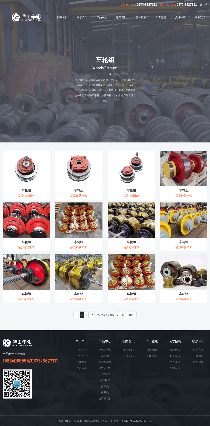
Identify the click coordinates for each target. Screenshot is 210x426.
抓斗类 (105, 386)
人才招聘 (175, 341)
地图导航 (198, 361)
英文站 (203, 4)
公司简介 (81, 349)
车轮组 (105, 355)
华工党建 (151, 341)
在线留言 (198, 355)
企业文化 (81, 355)
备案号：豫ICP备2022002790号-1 (132, 420)
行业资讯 (128, 355)
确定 (131, 315)
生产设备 (81, 368)
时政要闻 (151, 349)
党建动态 (151, 355)
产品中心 (105, 341)
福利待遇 (175, 349)
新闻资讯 (128, 341)
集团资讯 (128, 349)
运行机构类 (105, 398)
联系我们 (198, 341)
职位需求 (175, 355)
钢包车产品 (105, 349)
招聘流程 (175, 368)
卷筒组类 (105, 368)
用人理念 (175, 361)
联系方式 (198, 349)
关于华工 (81, 341)
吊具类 (105, 392)
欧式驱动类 (105, 361)
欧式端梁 (105, 380)
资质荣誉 (81, 361)
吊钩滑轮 (105, 374)
